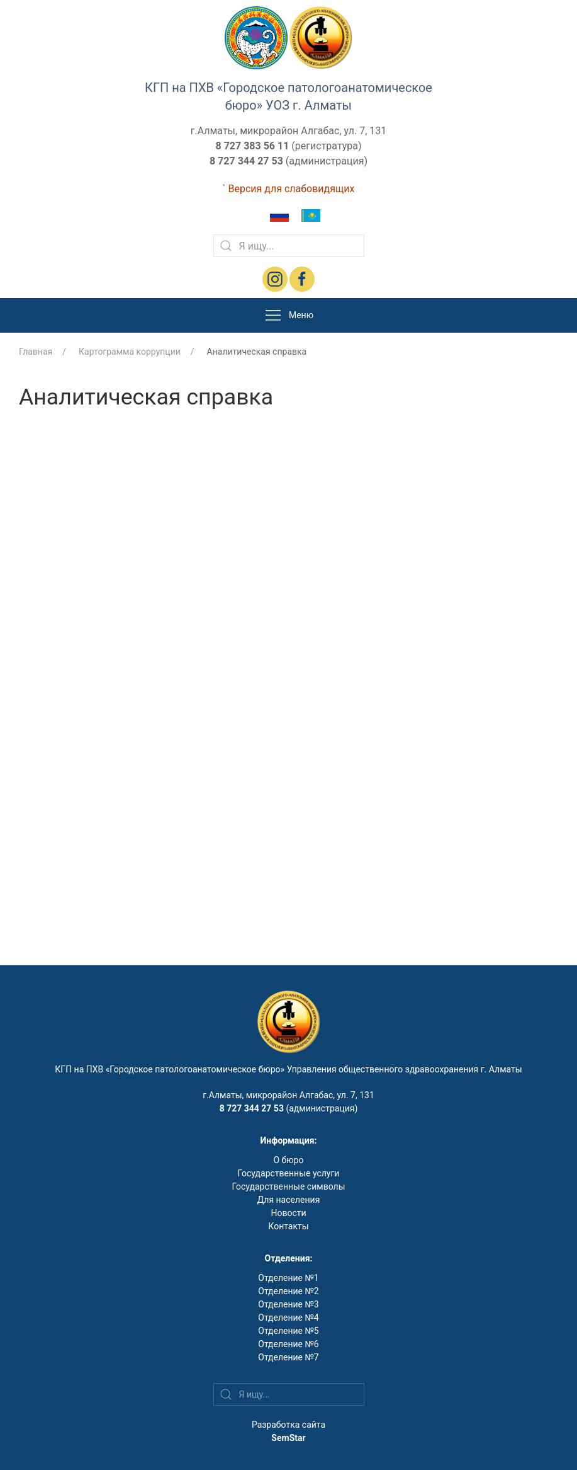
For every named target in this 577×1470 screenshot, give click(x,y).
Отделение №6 (288, 1344)
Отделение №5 (288, 1331)
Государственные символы (288, 1186)
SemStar (288, 1438)
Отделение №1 (288, 1278)
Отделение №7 (288, 1357)
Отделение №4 (288, 1317)
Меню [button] (288, 315)
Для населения (288, 1200)
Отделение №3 (288, 1304)
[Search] (288, 245)
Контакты (288, 1226)
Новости (288, 1213)
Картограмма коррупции (130, 352)
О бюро (288, 1160)
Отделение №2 (288, 1291)
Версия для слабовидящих (291, 189)
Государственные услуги (289, 1173)
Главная (35, 352)
